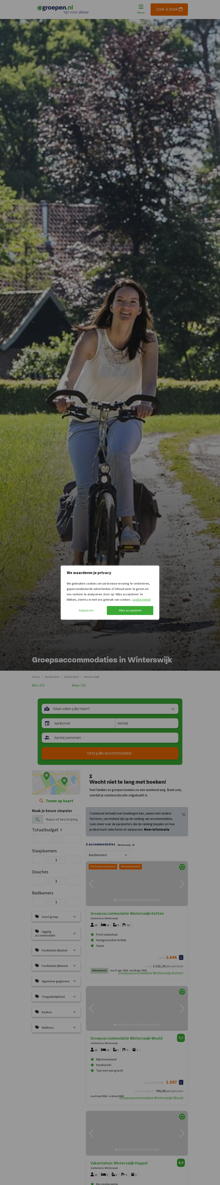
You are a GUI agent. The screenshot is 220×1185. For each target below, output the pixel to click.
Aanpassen (86, 610)
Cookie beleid (141, 600)
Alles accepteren (130, 610)
